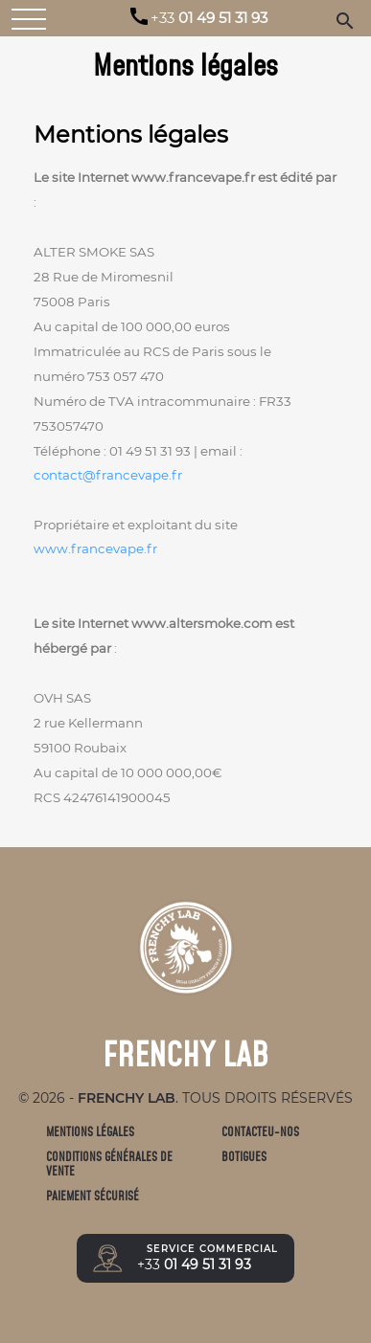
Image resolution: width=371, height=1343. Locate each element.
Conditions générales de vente (109, 1164)
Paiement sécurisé (92, 1196)
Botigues (244, 1157)
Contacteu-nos (260, 1132)
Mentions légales (90, 1132)
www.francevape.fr (95, 548)
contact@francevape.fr (108, 474)
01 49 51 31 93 (209, 18)
